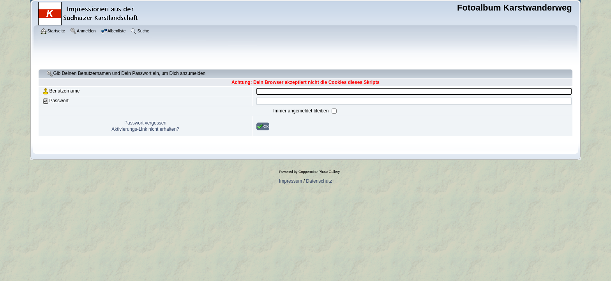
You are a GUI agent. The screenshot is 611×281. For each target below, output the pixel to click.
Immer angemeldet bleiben (301, 111)
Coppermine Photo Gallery (319, 172)
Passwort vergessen (145, 123)
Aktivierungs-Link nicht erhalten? (145, 129)
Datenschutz (319, 181)
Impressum (290, 181)
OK (263, 126)
